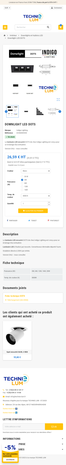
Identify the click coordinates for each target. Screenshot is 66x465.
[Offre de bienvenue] (30, 453)
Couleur (10, 171)
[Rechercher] (33, 27)
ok (54, 426)
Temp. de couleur (10, 195)
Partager (12, 221)
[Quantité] (34, 203)
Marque (8, 130)
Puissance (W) (11, 183)
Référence (9, 133)
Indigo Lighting (22, 130)
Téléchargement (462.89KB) (16, 300)
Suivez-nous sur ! (11, 409)
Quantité (10, 204)
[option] (17, 340)
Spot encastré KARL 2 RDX (17, 352)
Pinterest (53, 221)
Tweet (32, 221)
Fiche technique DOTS (15, 296)
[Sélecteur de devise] (7, 8)
